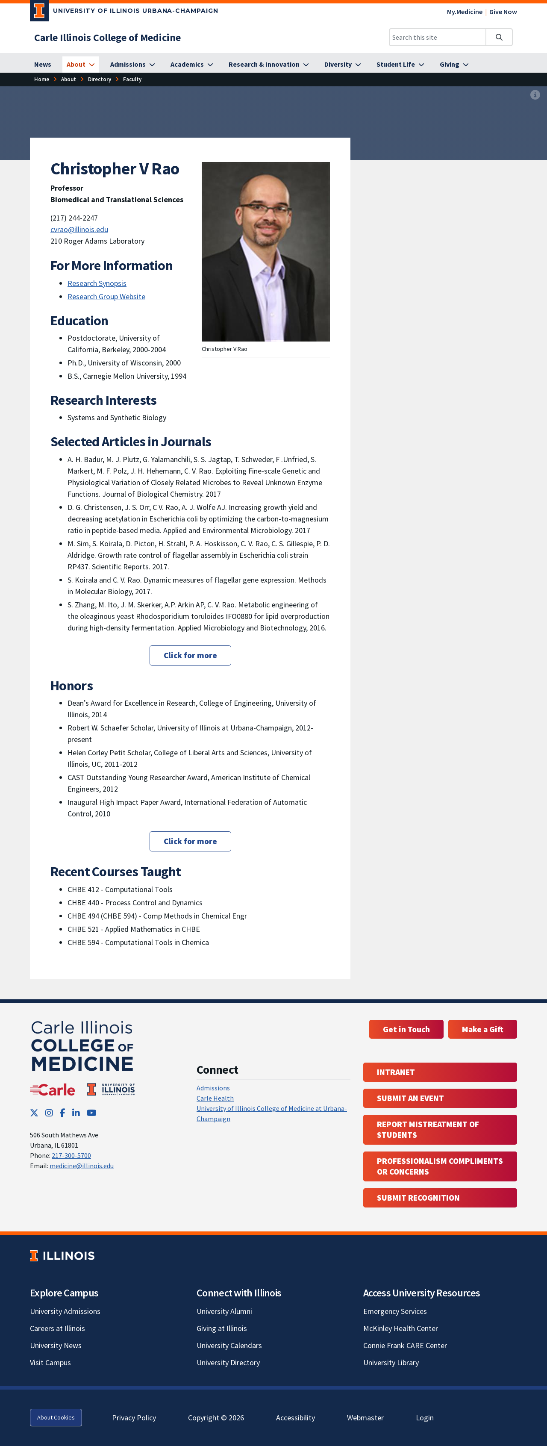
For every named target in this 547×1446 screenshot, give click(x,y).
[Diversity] (342, 64)
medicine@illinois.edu (82, 1165)
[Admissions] (132, 64)
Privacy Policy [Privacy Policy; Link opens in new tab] (134, 1417)
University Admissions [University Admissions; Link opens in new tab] (65, 1311)
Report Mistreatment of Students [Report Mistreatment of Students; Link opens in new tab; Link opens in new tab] (428, 1129)
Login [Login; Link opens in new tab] (425, 1417)
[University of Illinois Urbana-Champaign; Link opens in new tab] (124, 12)
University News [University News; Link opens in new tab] (56, 1345)
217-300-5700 (71, 1155)
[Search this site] (437, 37)
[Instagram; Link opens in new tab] (49, 1112)
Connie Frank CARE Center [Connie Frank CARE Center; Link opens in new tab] (405, 1345)
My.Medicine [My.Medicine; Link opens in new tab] (464, 11)
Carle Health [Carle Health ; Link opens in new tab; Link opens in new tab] (215, 1098)
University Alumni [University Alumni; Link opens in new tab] (224, 1311)
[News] (43, 64)
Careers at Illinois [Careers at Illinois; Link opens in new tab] (57, 1328)
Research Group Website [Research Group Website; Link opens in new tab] (106, 296)
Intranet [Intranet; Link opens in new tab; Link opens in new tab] (396, 1072)
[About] (80, 64)
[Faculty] (132, 79)
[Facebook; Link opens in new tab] (62, 1112)
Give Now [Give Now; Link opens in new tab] (503, 11)
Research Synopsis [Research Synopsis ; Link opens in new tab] (97, 283)
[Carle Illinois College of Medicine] (107, 37)
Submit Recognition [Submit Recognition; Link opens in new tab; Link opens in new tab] (418, 1198)
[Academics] (192, 64)
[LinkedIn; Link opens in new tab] (76, 1112)
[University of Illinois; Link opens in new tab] (62, 1255)
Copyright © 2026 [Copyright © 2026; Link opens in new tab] (216, 1417)
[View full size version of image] (535, 95)
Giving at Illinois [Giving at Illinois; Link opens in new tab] (222, 1328)
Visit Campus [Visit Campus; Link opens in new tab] (50, 1362)
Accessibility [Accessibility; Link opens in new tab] (295, 1417)
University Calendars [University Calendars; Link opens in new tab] (229, 1345)
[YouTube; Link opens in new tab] (92, 1112)
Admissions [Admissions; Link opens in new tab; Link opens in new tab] (213, 1088)
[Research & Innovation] (268, 64)
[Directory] (99, 79)
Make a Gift (482, 1029)
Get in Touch (406, 1029)
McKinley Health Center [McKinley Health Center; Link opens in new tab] (400, 1328)
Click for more (190, 655)
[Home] (41, 79)
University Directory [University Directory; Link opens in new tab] (228, 1362)
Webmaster (365, 1417)
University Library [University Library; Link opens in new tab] (391, 1362)
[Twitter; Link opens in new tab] (34, 1112)
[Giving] (454, 64)
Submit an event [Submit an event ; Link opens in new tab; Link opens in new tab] (410, 1098)
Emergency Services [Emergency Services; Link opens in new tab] (395, 1311)
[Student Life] (400, 64)
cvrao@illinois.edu (79, 229)
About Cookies (56, 1417)
